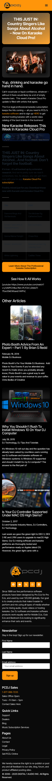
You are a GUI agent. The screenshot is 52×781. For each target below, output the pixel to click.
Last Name (7, 652)
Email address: (26, 665)
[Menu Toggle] (46, 5)
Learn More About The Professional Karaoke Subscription (26, 266)
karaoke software (10, 113)
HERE (36, 113)
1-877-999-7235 (10, 692)
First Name (7, 641)
